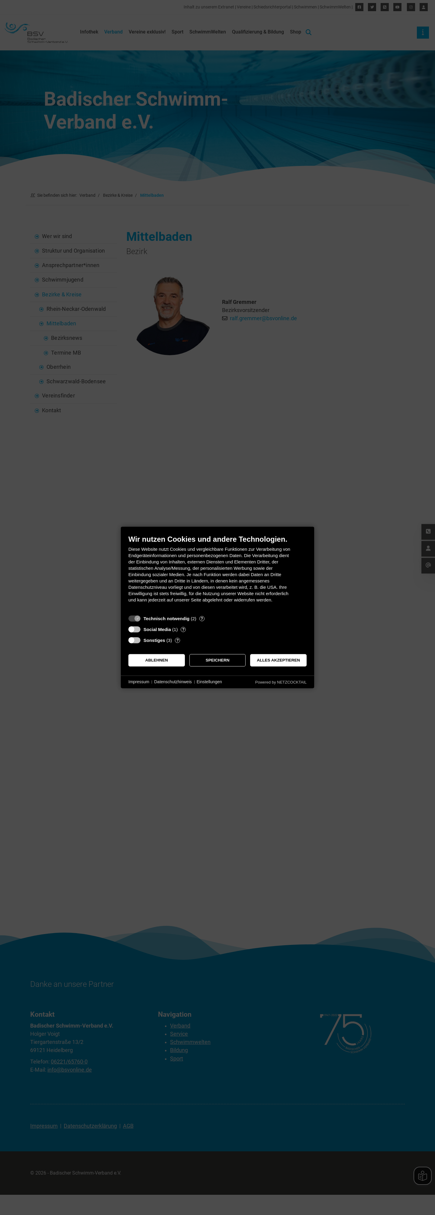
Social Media (157, 629)
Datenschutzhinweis (173, 681)
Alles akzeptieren (278, 660)
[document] (217, 573)
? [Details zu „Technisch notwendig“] (202, 618)
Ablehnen (156, 660)
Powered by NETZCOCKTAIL (281, 682)
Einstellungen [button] (209, 681)
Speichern (218, 660)
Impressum (138, 681)
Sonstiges (154, 640)
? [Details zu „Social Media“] (183, 629)
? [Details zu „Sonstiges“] (177, 640)
